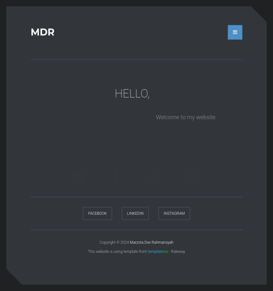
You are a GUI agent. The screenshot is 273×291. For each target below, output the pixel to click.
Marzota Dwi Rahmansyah (151, 242)
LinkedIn (135, 213)
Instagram (174, 213)
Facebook (97, 213)
